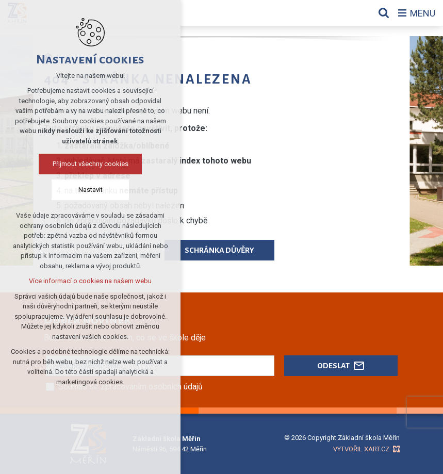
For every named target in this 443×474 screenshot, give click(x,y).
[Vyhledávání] (384, 13)
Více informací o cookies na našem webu (90, 281)
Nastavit (90, 189)
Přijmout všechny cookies (90, 164)
